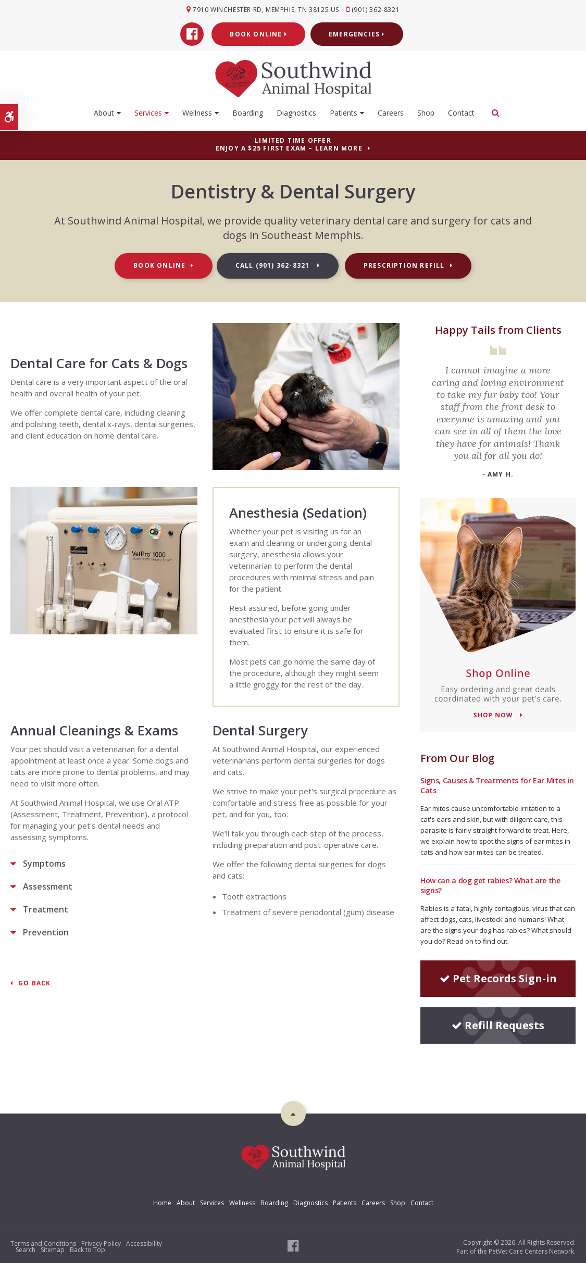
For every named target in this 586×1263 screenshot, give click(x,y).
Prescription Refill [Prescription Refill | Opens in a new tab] (404, 265)
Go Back (34, 983)
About (104, 112)
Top (293, 1113)
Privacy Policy (101, 1243)
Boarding (247, 112)
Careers (391, 112)
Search (25, 1249)
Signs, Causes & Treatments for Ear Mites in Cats (497, 785)
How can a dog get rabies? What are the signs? (490, 885)
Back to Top (87, 1249)
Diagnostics (296, 112)
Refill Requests (498, 1025)
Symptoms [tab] (44, 863)
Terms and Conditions (43, 1243)
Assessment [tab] (47, 886)
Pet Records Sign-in (498, 978)
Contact (461, 112)
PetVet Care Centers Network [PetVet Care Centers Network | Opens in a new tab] (531, 1251)
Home (162, 1202)
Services (148, 112)
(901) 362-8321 (377, 9)
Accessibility (144, 1243)
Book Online (258, 33)
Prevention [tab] (46, 932)
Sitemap (53, 1249)
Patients (343, 112)
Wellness (197, 112)
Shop (425, 112)
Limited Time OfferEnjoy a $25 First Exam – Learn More (289, 144)
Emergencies (357, 33)
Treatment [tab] (45, 909)
